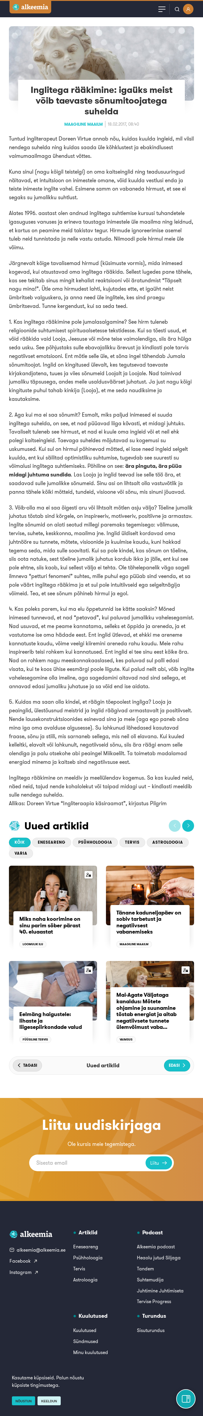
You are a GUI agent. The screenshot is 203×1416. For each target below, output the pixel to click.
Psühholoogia (95, 842)
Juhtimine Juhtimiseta (160, 1291)
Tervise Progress (154, 1301)
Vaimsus (126, 1039)
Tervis (132, 842)
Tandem (145, 1269)
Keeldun (49, 1401)
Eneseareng (51, 842)
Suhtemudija (150, 1280)
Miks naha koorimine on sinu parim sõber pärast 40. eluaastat (49, 925)
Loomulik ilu (33, 944)
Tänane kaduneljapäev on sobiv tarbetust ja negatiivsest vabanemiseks (148, 922)
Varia (21, 853)
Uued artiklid (56, 825)
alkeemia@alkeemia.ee (37, 1250)
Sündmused (85, 1341)
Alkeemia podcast (156, 1247)
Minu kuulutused (90, 1352)
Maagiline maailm (83, 124)
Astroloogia (167, 842)
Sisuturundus (151, 1330)
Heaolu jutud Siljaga (159, 1258)
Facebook (24, 1261)
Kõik (20, 842)
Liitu (158, 1163)
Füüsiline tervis (35, 1039)
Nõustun (23, 1401)
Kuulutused (84, 1330)
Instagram (24, 1272)
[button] (175, 826)
